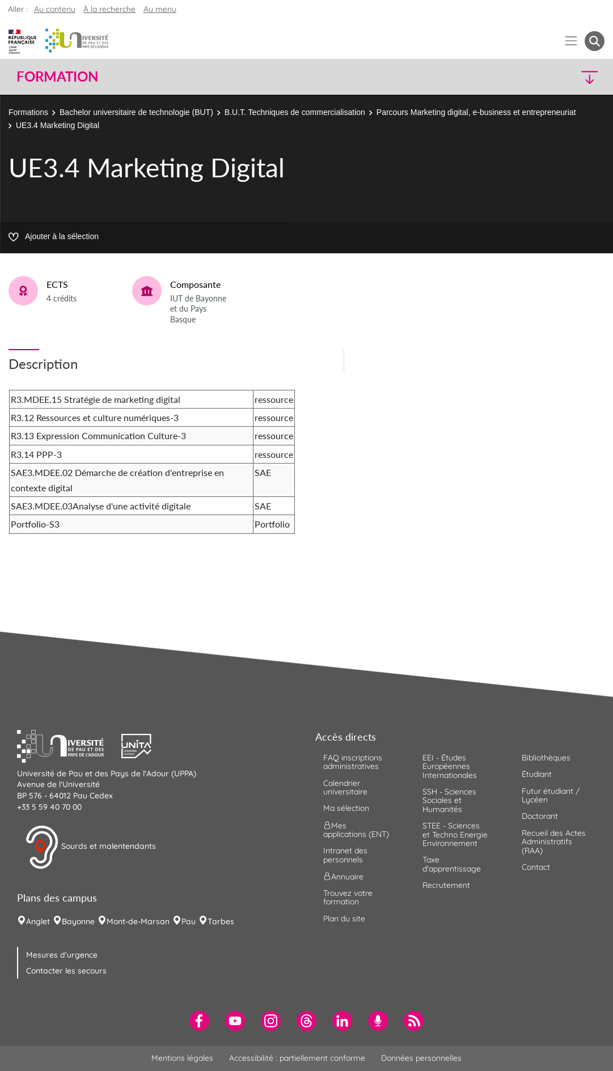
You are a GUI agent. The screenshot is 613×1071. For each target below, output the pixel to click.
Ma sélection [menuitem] (346, 808)
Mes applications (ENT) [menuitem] (356, 829)
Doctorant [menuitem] (540, 816)
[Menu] (571, 41)
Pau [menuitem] (188, 921)
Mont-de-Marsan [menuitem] (138, 921)
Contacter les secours (66, 971)
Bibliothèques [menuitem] (546, 758)
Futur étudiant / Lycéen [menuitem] (551, 795)
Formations (28, 112)
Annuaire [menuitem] (343, 877)
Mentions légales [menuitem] (182, 1058)
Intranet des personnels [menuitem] (345, 854)
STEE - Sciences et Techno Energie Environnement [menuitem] (455, 834)
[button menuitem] (594, 41)
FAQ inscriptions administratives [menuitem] (352, 762)
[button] (532, 76)
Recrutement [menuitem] (446, 885)
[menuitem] (199, 1021)
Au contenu (54, 9)
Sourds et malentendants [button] (90, 847)
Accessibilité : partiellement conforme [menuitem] (297, 1058)
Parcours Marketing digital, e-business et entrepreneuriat (476, 112)
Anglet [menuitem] (38, 921)
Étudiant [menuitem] (537, 774)
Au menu (159, 9)
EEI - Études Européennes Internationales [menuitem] (449, 766)
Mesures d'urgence (62, 955)
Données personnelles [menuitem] (421, 1058)
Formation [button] (57, 76)
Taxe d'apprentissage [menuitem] (451, 864)
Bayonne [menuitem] (78, 921)
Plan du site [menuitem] (344, 918)
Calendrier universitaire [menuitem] (345, 787)
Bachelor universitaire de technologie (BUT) (136, 112)
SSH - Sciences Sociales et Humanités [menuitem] (449, 800)
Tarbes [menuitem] (221, 921)
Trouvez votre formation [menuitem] (348, 897)
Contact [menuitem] (536, 867)
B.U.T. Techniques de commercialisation (295, 112)
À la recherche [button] (109, 9)
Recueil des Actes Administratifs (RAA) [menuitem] (554, 842)
